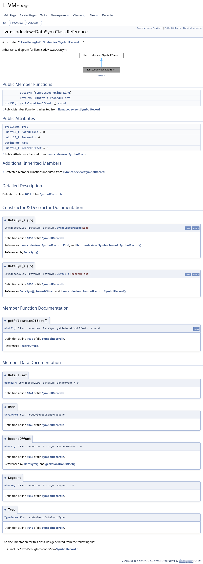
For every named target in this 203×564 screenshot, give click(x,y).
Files (93, 15)
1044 (30, 393)
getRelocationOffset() (60, 464)
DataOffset (30, 132)
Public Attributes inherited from (45, 154)
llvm (5, 22)
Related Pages (28, 15)
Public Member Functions (149, 28)
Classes (79, 15)
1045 (30, 496)
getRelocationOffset (36, 103)
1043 (30, 528)
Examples (107, 15)
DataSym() (31, 252)
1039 (30, 338)
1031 (28, 194)
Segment (27, 137)
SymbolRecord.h (51, 194)
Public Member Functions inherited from (51, 109)
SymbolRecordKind (48, 92)
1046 (30, 425)
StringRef (12, 143)
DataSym (33, 22)
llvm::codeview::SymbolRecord (79, 109)
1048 (30, 457)
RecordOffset (60, 98)
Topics (43, 15)
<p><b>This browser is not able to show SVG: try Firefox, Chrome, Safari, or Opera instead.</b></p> (101, 63)
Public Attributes (173, 28)
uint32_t (41, 98)
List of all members (192, 28)
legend (101, 75)
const (62, 103)
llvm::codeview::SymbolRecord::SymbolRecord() (108, 245)
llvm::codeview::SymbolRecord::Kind (44, 245)
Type (25, 126)
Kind (66, 92)
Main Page (10, 15)
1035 (30, 238)
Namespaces (60, 15)
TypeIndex (12, 126)
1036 (30, 284)
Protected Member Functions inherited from (53, 172)
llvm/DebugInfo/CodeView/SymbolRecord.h (50, 42)
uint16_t (12, 137)
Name (25, 143)
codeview (17, 22)
